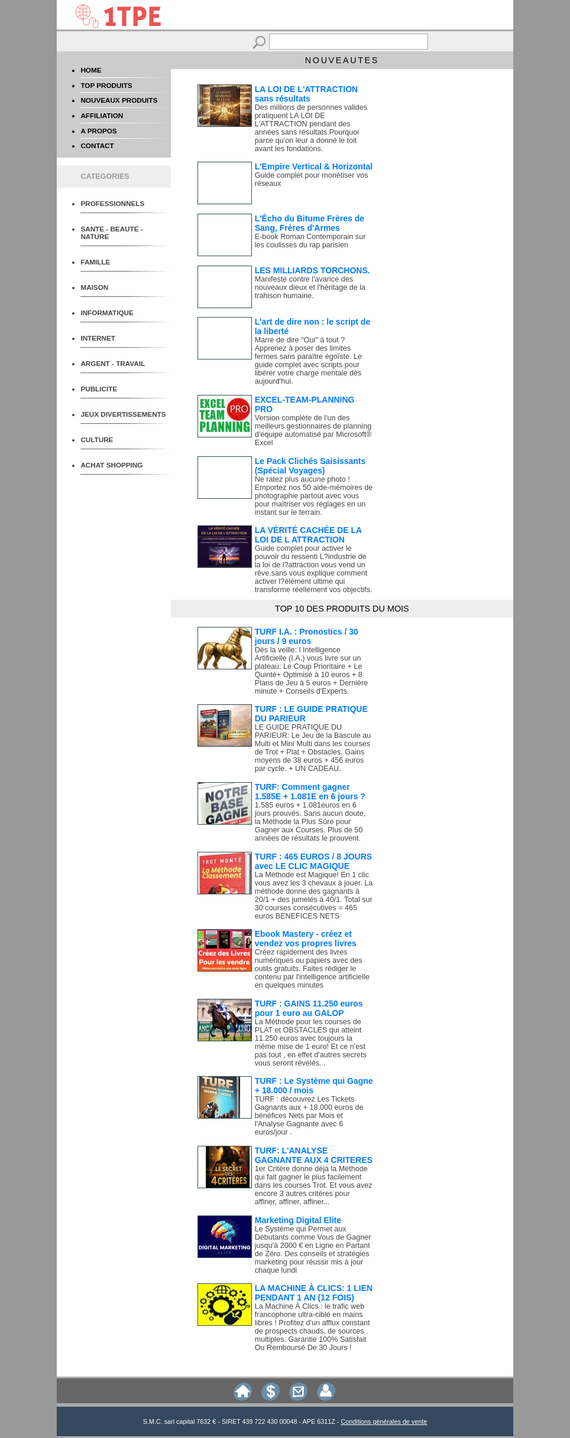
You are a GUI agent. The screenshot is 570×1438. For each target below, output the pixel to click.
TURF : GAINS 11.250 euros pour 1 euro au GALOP (309, 1008)
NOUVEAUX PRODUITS (118, 100)
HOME (90, 70)
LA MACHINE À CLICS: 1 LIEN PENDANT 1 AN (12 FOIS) (314, 1292)
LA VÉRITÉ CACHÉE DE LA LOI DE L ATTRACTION (308, 534)
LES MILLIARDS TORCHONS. (312, 270)
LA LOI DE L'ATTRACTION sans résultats (306, 93)
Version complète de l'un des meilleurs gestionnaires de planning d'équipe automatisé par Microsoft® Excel (313, 430)
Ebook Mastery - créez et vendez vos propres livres (306, 938)
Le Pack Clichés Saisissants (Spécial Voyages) (310, 465)
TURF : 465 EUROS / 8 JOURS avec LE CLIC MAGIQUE (313, 861)
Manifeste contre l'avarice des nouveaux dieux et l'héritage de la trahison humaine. (310, 287)
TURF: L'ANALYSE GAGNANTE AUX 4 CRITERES (314, 1155)
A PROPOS (98, 131)
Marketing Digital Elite (298, 1220)
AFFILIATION (101, 115)
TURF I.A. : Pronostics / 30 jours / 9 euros (306, 636)
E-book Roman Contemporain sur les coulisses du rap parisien (310, 241)
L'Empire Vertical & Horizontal (314, 166)
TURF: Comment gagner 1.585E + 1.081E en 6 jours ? (310, 791)
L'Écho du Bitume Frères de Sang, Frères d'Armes (309, 223)
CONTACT (97, 145)
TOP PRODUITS (106, 85)
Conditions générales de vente (384, 1421)
